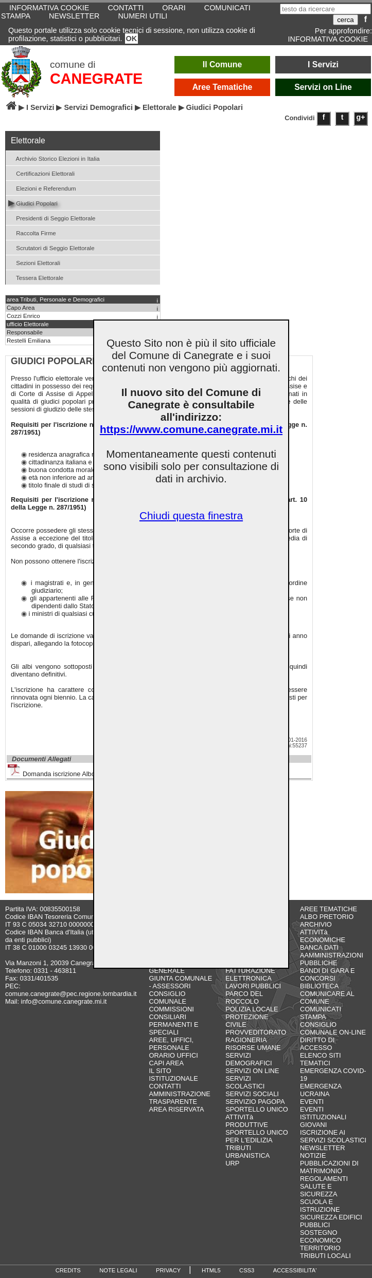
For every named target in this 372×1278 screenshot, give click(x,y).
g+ (361, 117)
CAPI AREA (166, 1063)
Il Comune (222, 64)
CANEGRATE (96, 78)
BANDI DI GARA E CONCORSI (327, 974)
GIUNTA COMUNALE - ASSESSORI (180, 982)
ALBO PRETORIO (326, 916)
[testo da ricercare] (325, 9)
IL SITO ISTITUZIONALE (173, 1074)
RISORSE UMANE (252, 1047)
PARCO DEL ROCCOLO (244, 997)
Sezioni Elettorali (34, 262)
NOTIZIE (313, 1155)
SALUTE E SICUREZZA (319, 1190)
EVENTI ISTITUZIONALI (323, 1113)
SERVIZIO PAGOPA (255, 1101)
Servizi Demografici (98, 107)
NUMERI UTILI (142, 16)
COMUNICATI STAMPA (320, 1013)
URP (232, 1163)
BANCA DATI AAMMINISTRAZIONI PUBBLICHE (331, 955)
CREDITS (68, 1270)
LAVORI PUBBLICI (253, 986)
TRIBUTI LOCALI (325, 1256)
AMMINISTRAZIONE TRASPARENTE (179, 1097)
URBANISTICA (247, 1155)
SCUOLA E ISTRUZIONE (320, 1205)
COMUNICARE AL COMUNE (327, 997)
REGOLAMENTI (324, 1178)
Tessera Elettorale (35, 277)
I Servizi (323, 64)
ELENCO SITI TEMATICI (320, 1059)
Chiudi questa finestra (191, 515)
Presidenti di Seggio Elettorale (51, 217)
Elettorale (159, 107)
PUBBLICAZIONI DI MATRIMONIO (329, 1167)
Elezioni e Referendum (42, 187)
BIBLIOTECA (319, 986)
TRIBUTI (238, 1148)
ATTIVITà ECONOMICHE (322, 936)
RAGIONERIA (246, 1040)
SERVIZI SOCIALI (252, 1094)
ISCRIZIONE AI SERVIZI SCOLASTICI (333, 1136)
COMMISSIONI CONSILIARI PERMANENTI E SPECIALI (173, 1020)
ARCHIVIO (316, 924)
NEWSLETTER (74, 16)
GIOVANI (313, 1125)
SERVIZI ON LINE (252, 1071)
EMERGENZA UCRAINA (320, 1090)
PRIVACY (168, 1270)
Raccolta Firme (32, 232)
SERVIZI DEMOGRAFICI (248, 1059)
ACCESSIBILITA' (295, 1270)
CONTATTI (165, 1086)
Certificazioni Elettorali (41, 172)
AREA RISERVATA (176, 1109)
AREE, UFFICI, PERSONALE (171, 1043)
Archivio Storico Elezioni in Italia (54, 158)
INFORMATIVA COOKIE (328, 39)
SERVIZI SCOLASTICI (244, 1082)
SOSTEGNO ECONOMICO (320, 1236)
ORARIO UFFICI (173, 1055)
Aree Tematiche (222, 87)
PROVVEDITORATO (255, 1032)
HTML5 (211, 1270)
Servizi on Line (323, 87)
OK (131, 38)
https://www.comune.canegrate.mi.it (191, 429)
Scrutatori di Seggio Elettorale (51, 247)
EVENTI (312, 1101)
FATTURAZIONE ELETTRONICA (250, 974)
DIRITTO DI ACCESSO (317, 1043)
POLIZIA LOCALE (251, 1009)
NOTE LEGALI (118, 1270)
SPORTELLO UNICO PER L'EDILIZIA (256, 1136)
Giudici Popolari (33, 202)
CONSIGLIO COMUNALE (167, 997)
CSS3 (246, 1270)
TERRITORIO (320, 1248)
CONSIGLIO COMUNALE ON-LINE (333, 1028)
